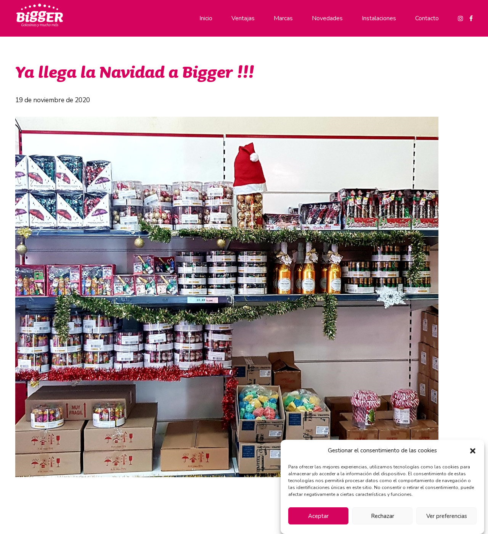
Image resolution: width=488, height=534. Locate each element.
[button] (473, 451)
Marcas (283, 18)
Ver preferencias (446, 516)
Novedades (327, 18)
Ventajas (243, 18)
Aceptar (318, 516)
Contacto (427, 18)
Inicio (205, 18)
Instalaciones (379, 18)
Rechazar (382, 516)
